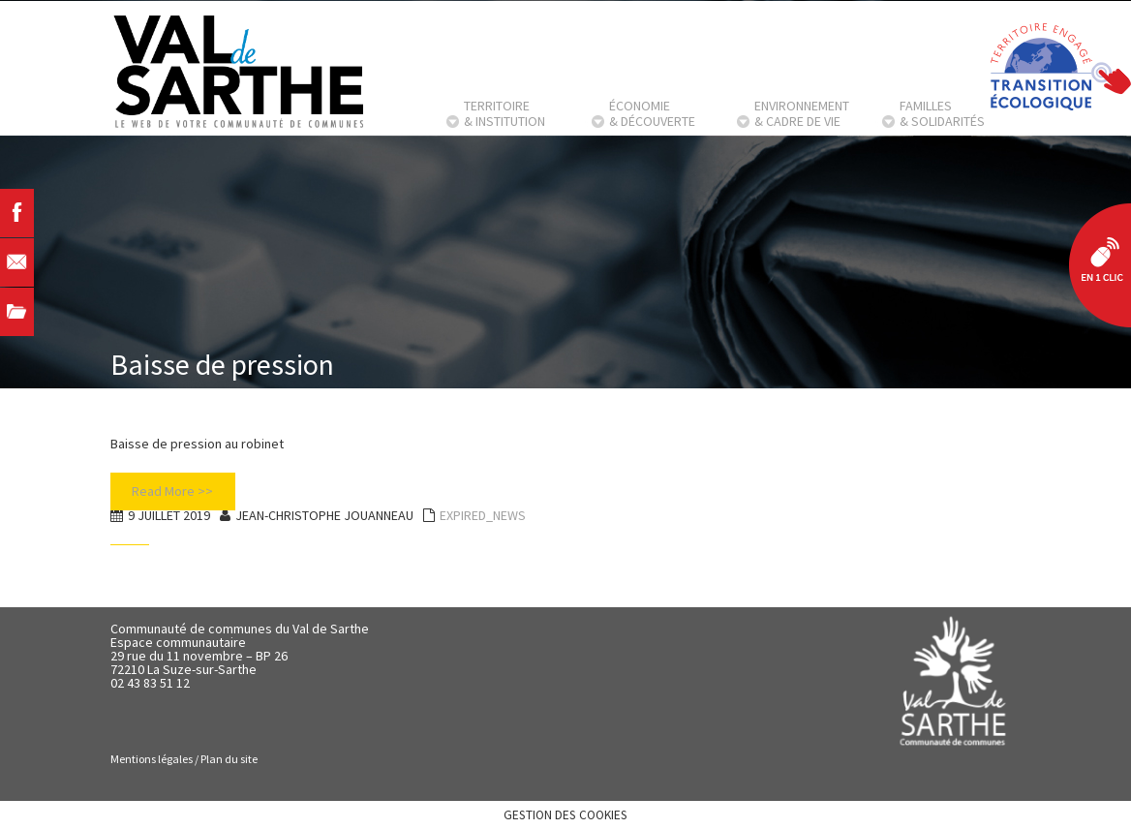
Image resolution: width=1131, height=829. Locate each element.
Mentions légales (151, 759)
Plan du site (229, 759)
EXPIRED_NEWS (483, 515)
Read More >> (172, 491)
